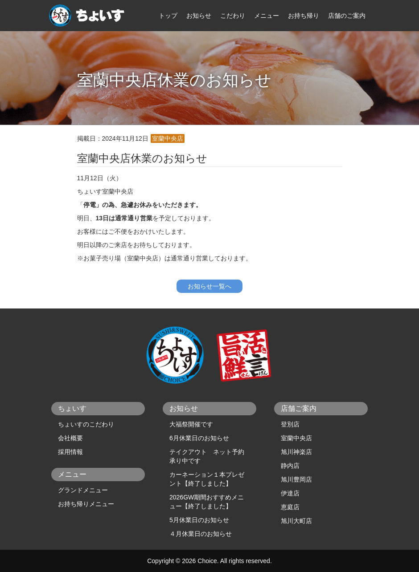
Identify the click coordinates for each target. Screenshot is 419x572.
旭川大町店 (296, 520)
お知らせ (198, 15)
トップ (168, 15)
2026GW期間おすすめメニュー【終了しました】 (206, 502)
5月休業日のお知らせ (199, 519)
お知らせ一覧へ (209, 286)
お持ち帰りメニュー (86, 503)
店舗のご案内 (347, 15)
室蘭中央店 (296, 438)
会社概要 (70, 438)
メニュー (266, 15)
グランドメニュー (83, 490)
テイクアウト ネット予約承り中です (206, 456)
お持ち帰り (303, 15)
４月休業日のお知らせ (200, 533)
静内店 (290, 465)
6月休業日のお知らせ (199, 438)
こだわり (232, 15)
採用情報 (70, 451)
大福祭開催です (191, 424)
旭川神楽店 (296, 451)
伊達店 (290, 493)
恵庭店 (290, 507)
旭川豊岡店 (296, 479)
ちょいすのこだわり (86, 424)
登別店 (290, 424)
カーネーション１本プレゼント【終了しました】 (206, 479)
